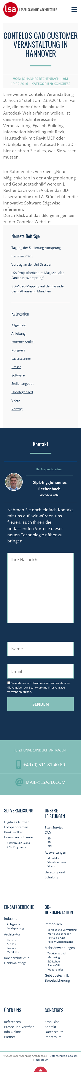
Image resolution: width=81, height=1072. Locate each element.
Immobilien (53, 924)
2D (49, 838)
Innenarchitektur (16, 958)
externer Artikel (22, 341)
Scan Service (54, 827)
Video (15, 400)
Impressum (53, 1037)
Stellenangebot (22, 383)
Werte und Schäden (59, 933)
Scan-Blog (52, 1022)
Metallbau (13, 952)
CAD (48, 832)
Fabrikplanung (15, 928)
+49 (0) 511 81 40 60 (44, 764)
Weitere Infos (56, 969)
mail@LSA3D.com (46, 782)
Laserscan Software (18, 837)
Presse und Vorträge (19, 1027)
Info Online (12, 1032)
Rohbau (11, 940)
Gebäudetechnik (57, 975)
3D (49, 842)
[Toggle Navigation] (74, 9)
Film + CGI (54, 965)
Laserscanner (21, 358)
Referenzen (12, 1022)
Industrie (10, 918)
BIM (50, 846)
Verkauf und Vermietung (62, 930)
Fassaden (12, 948)
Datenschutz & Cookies (64, 1055)
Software (18, 375)
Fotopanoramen (16, 827)
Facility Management (60, 942)
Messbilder (54, 858)
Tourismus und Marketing (56, 955)
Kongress (62, 83)
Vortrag (16, 409)
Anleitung (18, 333)
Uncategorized (22, 392)
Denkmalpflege (15, 963)
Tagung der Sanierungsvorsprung (36, 247)
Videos (52, 866)
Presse (16, 367)
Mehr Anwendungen (60, 947)
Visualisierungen (57, 862)
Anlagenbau (14, 924)
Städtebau (54, 961)
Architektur (12, 934)
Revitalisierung (56, 938)
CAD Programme (17, 847)
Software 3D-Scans (18, 843)
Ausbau (11, 944)
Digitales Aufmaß (16, 822)
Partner (9, 1037)
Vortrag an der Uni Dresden (31, 264)
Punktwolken (14, 832)
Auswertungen (55, 852)
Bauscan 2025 (22, 256)
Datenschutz (54, 1032)
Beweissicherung (57, 980)
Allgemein (18, 325)
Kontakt (50, 1027)
